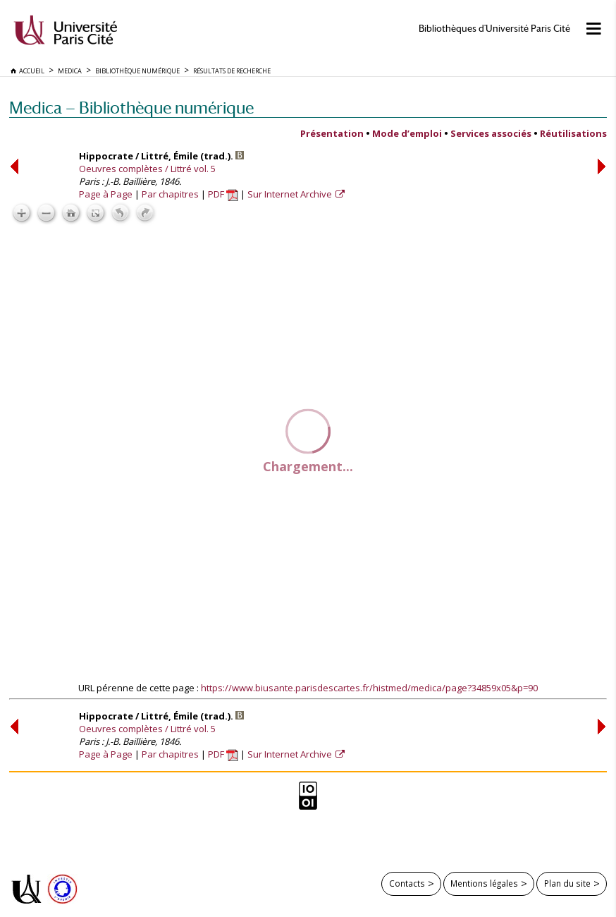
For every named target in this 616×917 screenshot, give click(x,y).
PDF (223, 194)
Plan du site (567, 883)
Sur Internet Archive (290, 194)
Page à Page (106, 194)
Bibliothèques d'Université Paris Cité (494, 28)
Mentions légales (484, 883)
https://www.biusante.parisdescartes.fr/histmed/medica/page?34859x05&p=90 (369, 687)
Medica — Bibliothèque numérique (131, 107)
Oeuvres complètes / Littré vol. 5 (147, 168)
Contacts (407, 883)
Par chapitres (170, 194)
